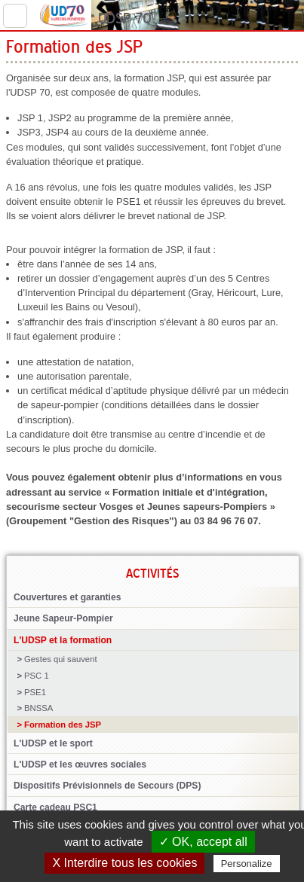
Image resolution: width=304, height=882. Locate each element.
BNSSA (38, 708)
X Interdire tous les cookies (124, 862)
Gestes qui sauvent (60, 659)
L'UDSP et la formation (63, 640)
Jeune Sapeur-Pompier (63, 618)
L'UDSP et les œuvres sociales (80, 764)
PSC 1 (36, 675)
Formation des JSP (62, 724)
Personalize (246, 863)
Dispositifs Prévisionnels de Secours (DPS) (107, 785)
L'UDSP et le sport (53, 743)
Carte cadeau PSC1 (55, 807)
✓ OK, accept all (203, 841)
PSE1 (35, 692)
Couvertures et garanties (67, 597)
